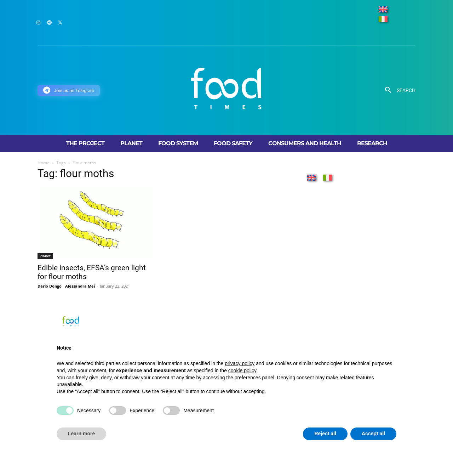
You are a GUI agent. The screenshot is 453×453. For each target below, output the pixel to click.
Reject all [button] (325, 433)
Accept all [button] (373, 433)
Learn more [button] (81, 433)
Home (44, 163)
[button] (397, 90)
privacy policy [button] (239, 363)
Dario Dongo (50, 286)
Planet (45, 255)
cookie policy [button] (242, 370)
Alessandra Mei (80, 286)
